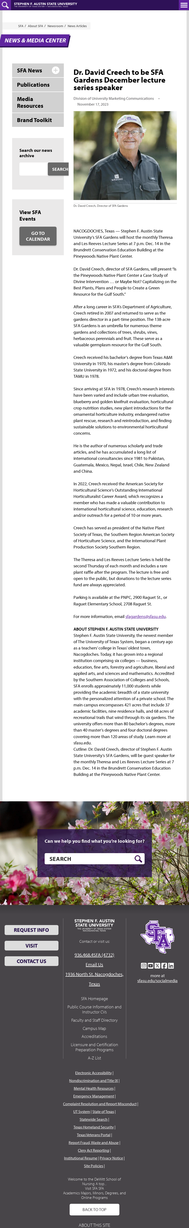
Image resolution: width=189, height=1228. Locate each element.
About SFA (35, 26)
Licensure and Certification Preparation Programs (94, 1047)
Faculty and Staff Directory (94, 1020)
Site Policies (93, 1165)
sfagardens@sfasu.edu (145, 616)
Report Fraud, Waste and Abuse (94, 1142)
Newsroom (55, 26)
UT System (81, 1111)
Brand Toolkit (34, 120)
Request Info (31, 930)
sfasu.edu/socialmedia (157, 980)
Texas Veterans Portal (93, 1134)
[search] (95, 858)
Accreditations (94, 1036)
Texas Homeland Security (94, 1127)
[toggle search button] (5, 5)
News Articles (77, 26)
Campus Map (94, 1028)
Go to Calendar (38, 236)
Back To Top (94, 1209)
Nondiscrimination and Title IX (93, 1080)
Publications (33, 84)
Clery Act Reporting (93, 1150)
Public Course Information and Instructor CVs (94, 1009)
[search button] (138, 859)
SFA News (29, 70)
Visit (31, 945)
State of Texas (103, 1111)
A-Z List (94, 1058)
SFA (21, 26)
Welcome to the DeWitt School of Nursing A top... (94, 1181)
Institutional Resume (80, 1158)
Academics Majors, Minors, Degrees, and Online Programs (94, 1195)
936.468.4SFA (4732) (94, 955)
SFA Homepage (94, 998)
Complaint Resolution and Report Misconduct (100, 1103)
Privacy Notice (111, 1158)
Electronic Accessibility (93, 1072)
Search (60, 169)
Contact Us (31, 961)
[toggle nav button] (184, 5)
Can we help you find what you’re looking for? (95, 841)
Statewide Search (93, 1119)
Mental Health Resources (94, 1088)
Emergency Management (93, 1096)
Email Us (94, 964)
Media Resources (30, 102)
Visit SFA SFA (94, 1188)
